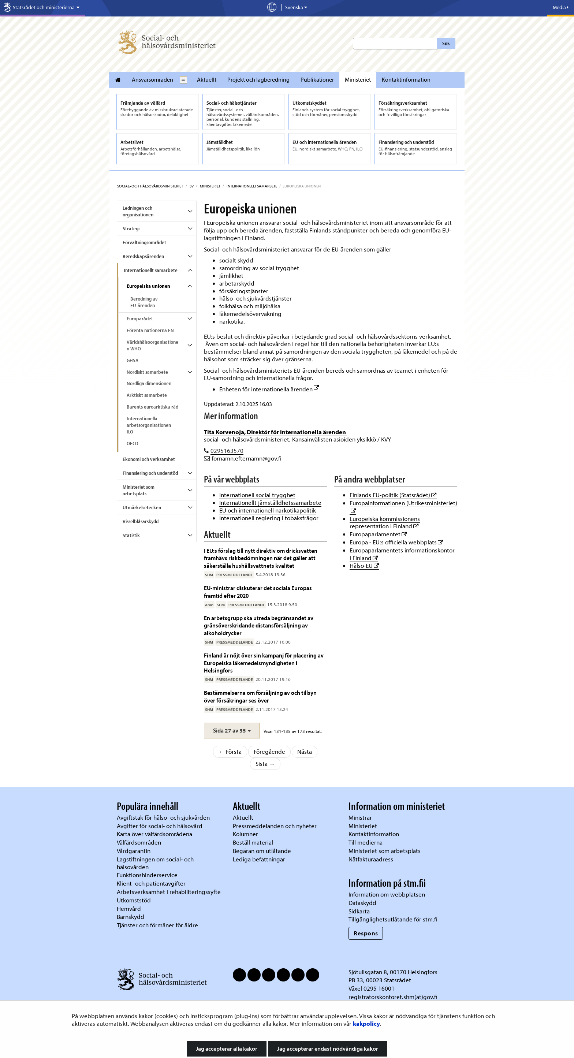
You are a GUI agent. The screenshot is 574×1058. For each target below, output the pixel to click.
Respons (366, 933)
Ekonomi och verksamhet (149, 459)
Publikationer (317, 79)
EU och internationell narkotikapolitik (267, 510)
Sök (446, 43)
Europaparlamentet (378, 534)
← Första (230, 751)
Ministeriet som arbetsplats (138, 490)
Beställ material (253, 842)
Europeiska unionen (148, 286)
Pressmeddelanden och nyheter (275, 826)
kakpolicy (366, 1023)
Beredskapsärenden (143, 256)
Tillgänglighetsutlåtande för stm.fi (392, 919)
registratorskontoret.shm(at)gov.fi (392, 997)
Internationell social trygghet (257, 495)
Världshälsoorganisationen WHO (152, 345)
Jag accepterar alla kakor (226, 1048)
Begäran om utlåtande (262, 850)
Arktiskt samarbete (147, 395)
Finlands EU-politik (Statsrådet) (393, 495)
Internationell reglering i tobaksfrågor (268, 518)
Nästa (304, 751)
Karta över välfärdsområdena (154, 834)
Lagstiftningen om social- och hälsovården (155, 863)
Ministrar (360, 817)
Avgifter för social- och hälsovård (159, 826)
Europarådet (140, 318)
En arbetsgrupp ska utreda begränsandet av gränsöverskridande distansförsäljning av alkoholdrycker (258, 625)
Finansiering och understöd (150, 473)
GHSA (132, 360)
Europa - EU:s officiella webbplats (396, 542)
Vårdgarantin (133, 850)
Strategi (131, 228)
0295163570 (226, 450)
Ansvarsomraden (152, 79)
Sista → (265, 763)
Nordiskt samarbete (147, 372)
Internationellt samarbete (251, 186)
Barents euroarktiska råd (152, 406)
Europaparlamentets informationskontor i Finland (402, 554)
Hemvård (129, 908)
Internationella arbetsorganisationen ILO (149, 425)
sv (191, 186)
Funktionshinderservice (147, 875)
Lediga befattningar (259, 859)
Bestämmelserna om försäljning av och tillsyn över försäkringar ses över (260, 696)
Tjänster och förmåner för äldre (157, 925)
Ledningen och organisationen (138, 211)
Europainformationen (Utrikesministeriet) (403, 503)
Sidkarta (359, 911)
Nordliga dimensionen (149, 383)
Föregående (269, 751)
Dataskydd (362, 902)
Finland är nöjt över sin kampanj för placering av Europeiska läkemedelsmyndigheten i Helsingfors (264, 662)
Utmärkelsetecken (142, 507)
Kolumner (245, 834)
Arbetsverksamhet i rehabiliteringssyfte (169, 891)
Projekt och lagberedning (258, 79)
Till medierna (365, 842)
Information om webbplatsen (386, 894)
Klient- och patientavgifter (151, 883)
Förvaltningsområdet (144, 242)
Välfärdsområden (139, 842)
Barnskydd (130, 916)
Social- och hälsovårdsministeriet (150, 186)
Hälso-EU (364, 565)
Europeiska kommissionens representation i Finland (385, 522)
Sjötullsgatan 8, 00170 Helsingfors (392, 972)
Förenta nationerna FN (150, 330)
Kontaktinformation (406, 79)
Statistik (131, 535)
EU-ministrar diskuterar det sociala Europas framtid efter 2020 (258, 591)
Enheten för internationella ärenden (269, 389)
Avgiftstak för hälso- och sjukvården (163, 817)
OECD (132, 443)
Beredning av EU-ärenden (144, 302)
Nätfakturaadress (370, 859)
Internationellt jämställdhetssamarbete (270, 502)
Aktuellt (206, 79)
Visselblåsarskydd (141, 521)
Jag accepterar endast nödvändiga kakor (327, 1048)
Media (561, 7)
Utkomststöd (134, 900)
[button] (232, 730)
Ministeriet (358, 79)
